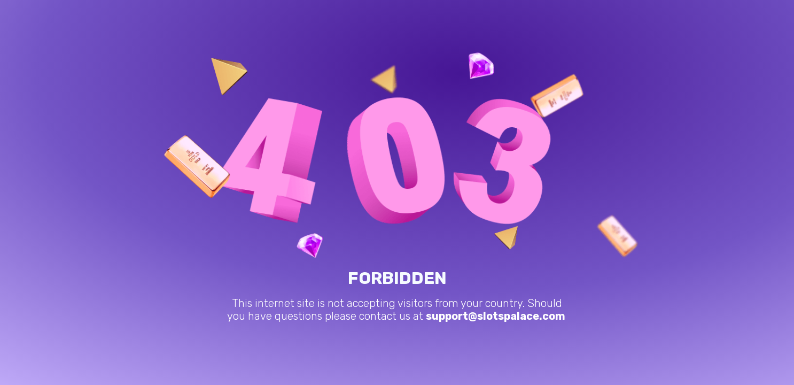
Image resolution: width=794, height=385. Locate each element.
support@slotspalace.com (495, 316)
